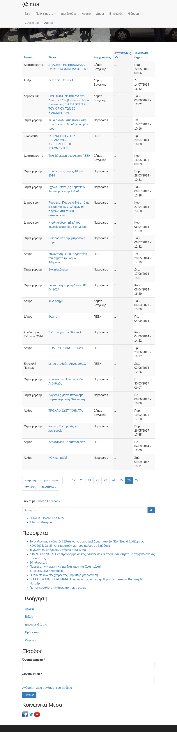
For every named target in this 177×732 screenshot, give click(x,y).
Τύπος (28, 57)
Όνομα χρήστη (33, 659)
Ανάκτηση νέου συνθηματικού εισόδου (47, 687)
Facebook (53, 501)
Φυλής (52, 316)
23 (105, 480)
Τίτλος (52, 57)
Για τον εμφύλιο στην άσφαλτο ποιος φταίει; (58, 587)
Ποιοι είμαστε (46, 13)
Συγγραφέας (102, 57)
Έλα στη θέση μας (41, 522)
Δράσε (48, 22)
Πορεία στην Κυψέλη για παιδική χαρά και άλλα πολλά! (65, 566)
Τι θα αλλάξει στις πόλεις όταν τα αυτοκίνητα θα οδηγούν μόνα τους (69, 124)
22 (97, 480)
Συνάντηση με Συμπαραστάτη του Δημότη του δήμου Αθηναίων (67, 258)
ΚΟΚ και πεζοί (57, 457)
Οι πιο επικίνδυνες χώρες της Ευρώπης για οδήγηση (64, 575)
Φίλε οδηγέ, (55, 301)
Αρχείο (86, 13)
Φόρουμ (133, 13)
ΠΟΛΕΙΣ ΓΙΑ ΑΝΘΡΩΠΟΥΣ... (67, 348)
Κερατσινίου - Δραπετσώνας (66, 442)
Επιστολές (116, 13)
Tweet (40, 501)
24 (113, 480)
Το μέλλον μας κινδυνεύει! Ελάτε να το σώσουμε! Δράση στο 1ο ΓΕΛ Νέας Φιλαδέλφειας (87, 541)
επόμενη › (30, 487)
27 (137, 480)
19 (74, 480)
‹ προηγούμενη (50, 480)
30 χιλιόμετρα (38, 562)
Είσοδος (29, 695)
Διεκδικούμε (68, 13)
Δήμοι (100, 13)
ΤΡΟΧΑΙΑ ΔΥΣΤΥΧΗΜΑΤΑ (65, 410)
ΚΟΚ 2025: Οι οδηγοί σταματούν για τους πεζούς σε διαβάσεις (70, 545)
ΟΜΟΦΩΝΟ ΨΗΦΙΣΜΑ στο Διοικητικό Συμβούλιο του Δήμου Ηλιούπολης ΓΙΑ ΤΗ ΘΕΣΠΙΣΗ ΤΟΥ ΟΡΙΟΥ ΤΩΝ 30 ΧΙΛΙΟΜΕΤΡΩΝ (69, 104)
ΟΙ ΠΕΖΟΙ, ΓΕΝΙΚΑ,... (62, 80)
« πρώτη (30, 480)
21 (89, 480)
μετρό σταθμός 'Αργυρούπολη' (68, 363)
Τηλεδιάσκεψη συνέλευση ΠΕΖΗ (69, 155)
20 (81, 480)
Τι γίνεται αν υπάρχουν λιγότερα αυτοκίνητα (58, 549)
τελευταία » (49, 487)
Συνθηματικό (32, 673)
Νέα (27, 13)
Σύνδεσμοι (32, 22)
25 (121, 480)
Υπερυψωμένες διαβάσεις (46, 570)
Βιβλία (29, 616)
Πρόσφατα (32, 632)
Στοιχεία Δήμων (58, 269)
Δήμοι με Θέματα (36, 624)
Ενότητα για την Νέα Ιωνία (65, 332)
